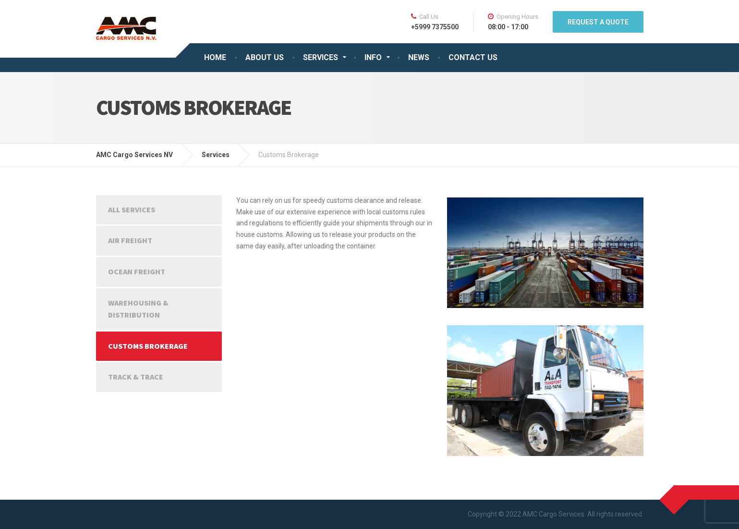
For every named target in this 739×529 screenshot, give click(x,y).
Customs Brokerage (148, 346)
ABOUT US (264, 57)
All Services (131, 209)
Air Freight (130, 240)
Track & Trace (135, 376)
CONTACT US (472, 57)
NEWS (418, 57)
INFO (373, 57)
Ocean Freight (136, 271)
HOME (215, 57)
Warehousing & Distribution (138, 309)
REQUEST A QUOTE (598, 22)
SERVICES (320, 57)
